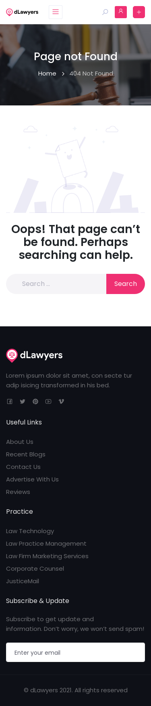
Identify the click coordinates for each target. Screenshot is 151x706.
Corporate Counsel (35, 568)
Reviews (18, 491)
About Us (19, 441)
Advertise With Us (32, 479)
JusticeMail (22, 581)
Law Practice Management (46, 543)
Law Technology (30, 531)
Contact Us (23, 466)
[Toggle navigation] (55, 12)
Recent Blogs (26, 454)
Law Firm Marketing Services (47, 556)
